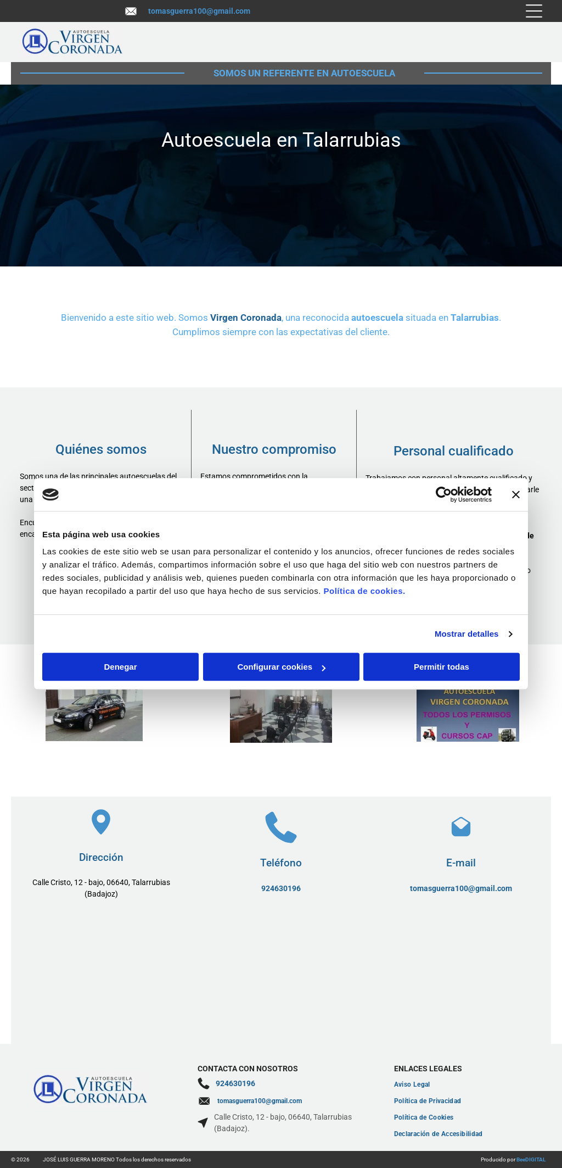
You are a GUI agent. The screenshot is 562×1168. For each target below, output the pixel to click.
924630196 (281, 888)
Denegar (120, 667)
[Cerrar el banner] (516, 494)
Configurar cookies (281, 667)
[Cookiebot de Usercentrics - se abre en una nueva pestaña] (444, 494)
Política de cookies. (364, 591)
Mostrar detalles (467, 633)
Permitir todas (441, 667)
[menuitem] (468, 1084)
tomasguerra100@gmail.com (199, 11)
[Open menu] (534, 11)
